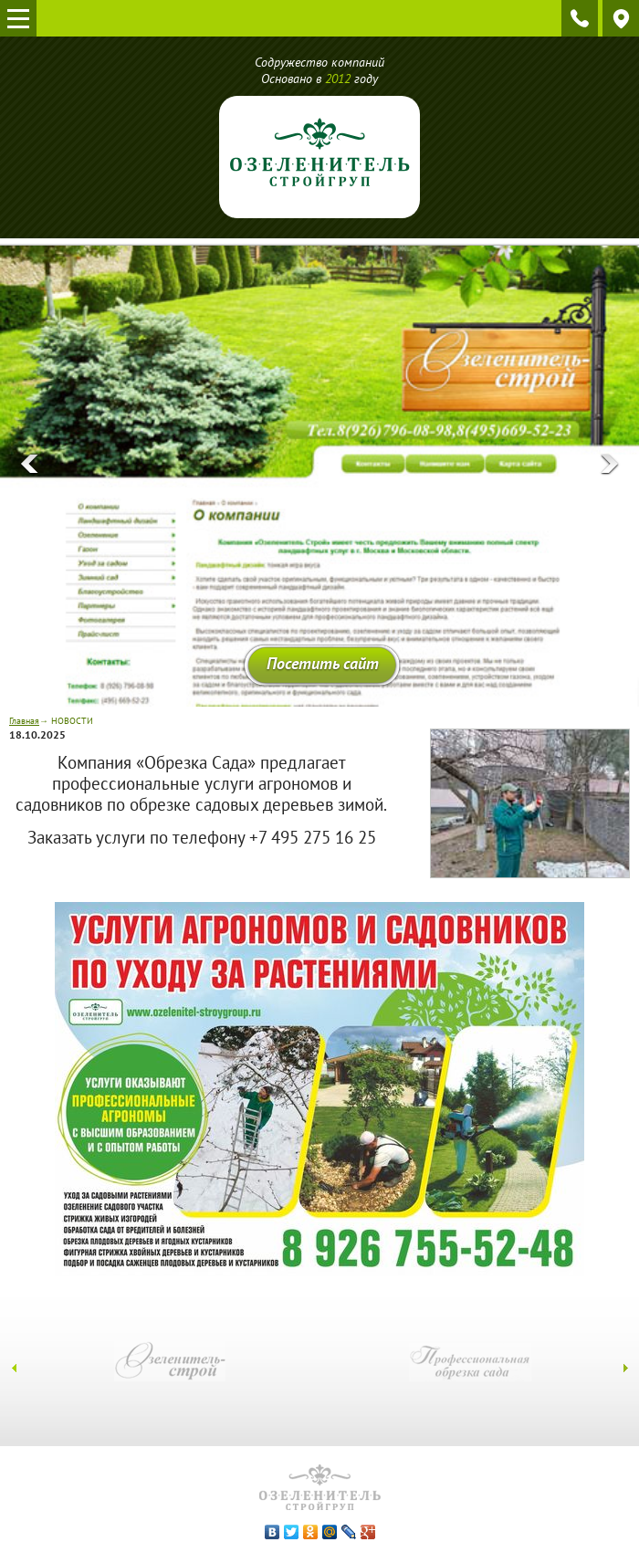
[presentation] (29, 465)
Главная (24, 721)
